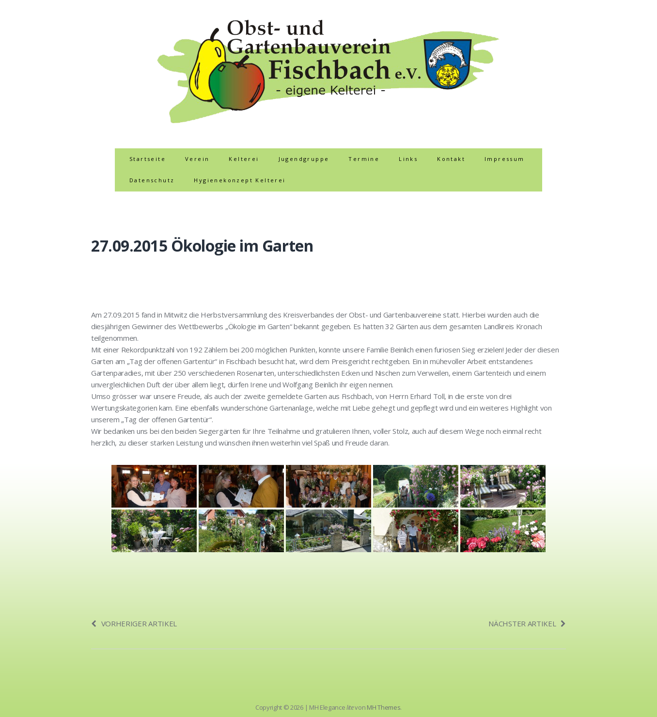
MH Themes (383, 707)
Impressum (505, 158)
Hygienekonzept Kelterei (239, 180)
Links (408, 158)
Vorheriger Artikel (134, 623)
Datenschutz (151, 180)
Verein (197, 158)
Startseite (147, 158)
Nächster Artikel (527, 623)
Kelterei (244, 158)
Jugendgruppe (304, 158)
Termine (363, 158)
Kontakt (451, 158)
